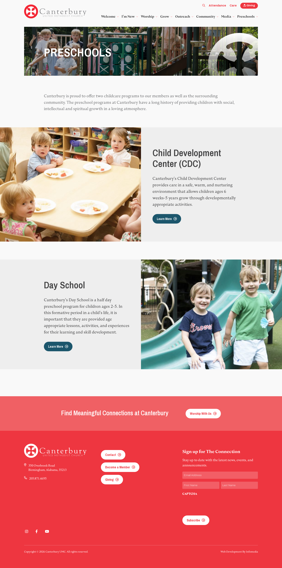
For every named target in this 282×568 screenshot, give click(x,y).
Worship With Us (201, 413)
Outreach (182, 16)
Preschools (246, 16)
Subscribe (193, 520)
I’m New (128, 16)
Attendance (217, 5)
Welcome (108, 16)
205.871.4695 (38, 478)
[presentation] (209, 504)
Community (205, 16)
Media (226, 16)
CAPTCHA (189, 494)
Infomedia (252, 551)
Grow (164, 16)
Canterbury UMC (55, 11)
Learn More (164, 219)
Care (233, 5)
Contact (110, 455)
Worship (147, 16)
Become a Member (117, 467)
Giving (249, 5)
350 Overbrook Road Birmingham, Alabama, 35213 (47, 468)
